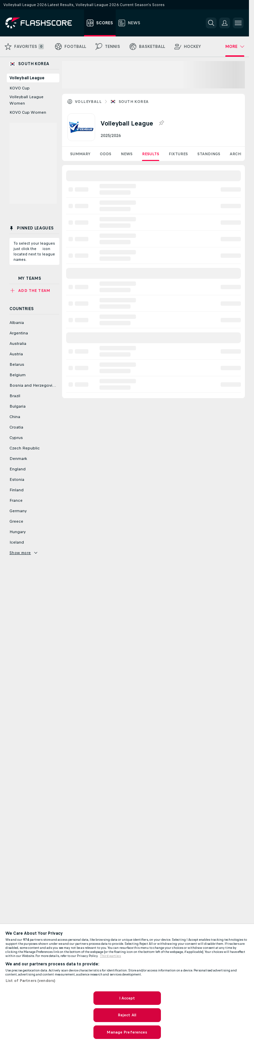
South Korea (133, 101)
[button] (224, 23)
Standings (208, 154)
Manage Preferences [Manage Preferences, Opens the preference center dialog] (127, 1032)
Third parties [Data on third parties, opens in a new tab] (110, 956)
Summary (80, 154)
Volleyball (88, 101)
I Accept (127, 998)
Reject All (127, 1015)
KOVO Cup (19, 88)
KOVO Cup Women (27, 112)
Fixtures (178, 154)
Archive (238, 154)
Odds (105, 154)
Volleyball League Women (26, 100)
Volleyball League (27, 78)
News (127, 154)
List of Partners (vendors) (30, 980)
